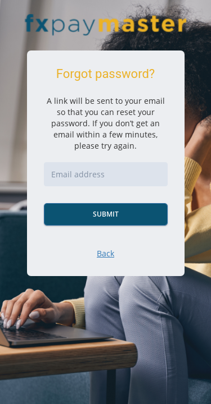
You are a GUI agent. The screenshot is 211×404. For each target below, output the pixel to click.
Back (105, 253)
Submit (106, 214)
